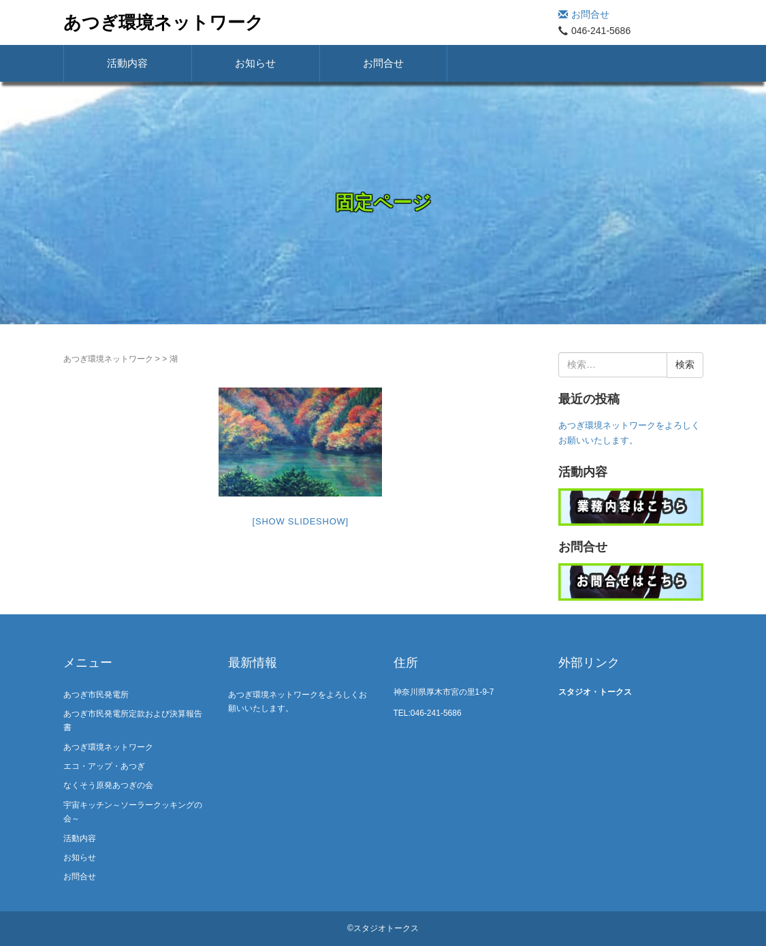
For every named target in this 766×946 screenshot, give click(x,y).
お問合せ (583, 14)
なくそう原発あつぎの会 (108, 785)
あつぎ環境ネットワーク (163, 22)
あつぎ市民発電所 (96, 694)
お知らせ (255, 63)
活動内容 (127, 63)
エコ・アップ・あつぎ (104, 766)
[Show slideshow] (301, 521)
